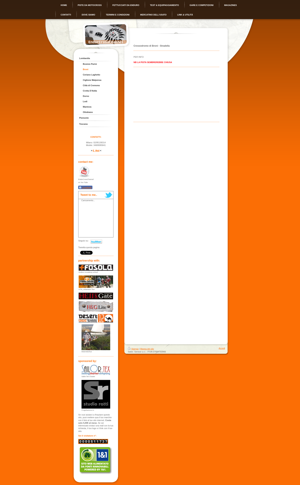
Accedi (222, 348)
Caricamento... (88, 200)
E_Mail (96, 150)
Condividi (85, 187)
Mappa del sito (147, 349)
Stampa (133, 349)
